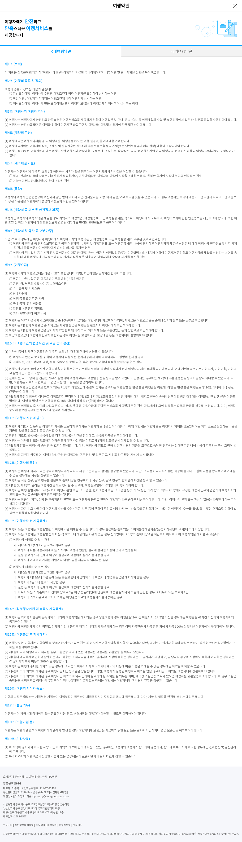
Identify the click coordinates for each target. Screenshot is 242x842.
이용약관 (40, 825)
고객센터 (77, 825)
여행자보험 (65, 825)
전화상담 (19, 776)
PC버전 (53, 776)
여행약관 (52, 825)
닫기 (235, 6)
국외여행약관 (181, 51)
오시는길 (8, 776)
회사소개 (8, 825)
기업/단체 (42, 776)
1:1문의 (30, 776)
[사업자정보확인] (58, 792)
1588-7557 (20, 816)
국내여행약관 (60, 51)
